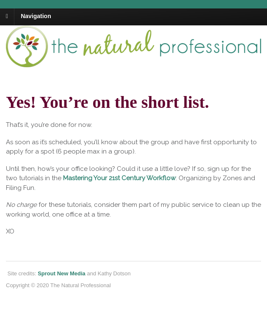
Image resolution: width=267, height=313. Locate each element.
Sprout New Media (61, 273)
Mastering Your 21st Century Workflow (119, 178)
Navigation (36, 16)
